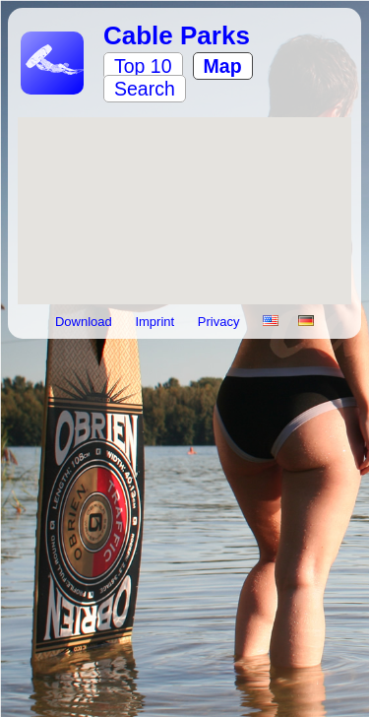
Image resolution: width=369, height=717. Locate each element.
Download (85, 321)
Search (144, 88)
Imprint (156, 321)
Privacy (220, 321)
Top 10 (143, 66)
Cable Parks (176, 35)
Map (223, 66)
